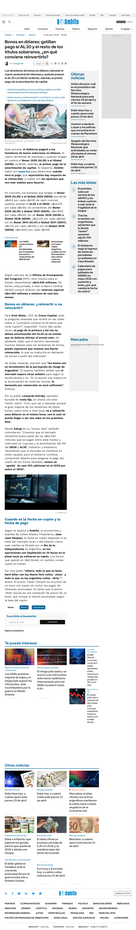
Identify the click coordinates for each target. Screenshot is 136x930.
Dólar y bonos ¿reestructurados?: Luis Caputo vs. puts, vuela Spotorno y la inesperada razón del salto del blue (36, 99)
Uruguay (125, 29)
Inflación (37, 15)
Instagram (19, 893)
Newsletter (130, 29)
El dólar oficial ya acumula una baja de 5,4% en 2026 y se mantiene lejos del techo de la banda (49, 846)
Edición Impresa (108, 908)
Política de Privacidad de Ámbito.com (26, 917)
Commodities (90, 345)
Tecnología (77, 913)
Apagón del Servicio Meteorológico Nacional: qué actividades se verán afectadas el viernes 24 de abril (84, 148)
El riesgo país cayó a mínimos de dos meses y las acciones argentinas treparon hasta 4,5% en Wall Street (92, 708)
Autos (39, 913)
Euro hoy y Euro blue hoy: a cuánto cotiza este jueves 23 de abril (51, 872)
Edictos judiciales (84, 917)
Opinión (109, 29)
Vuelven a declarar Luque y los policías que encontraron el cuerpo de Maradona (84, 128)
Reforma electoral (53, 15)
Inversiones (38, 607)
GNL (102, 15)
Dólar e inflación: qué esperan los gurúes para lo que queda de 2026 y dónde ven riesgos (18, 846)
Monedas (75, 345)
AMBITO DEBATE (93, 927)
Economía (43, 29)
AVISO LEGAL (61, 917)
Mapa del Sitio (107, 913)
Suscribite (52, 622)
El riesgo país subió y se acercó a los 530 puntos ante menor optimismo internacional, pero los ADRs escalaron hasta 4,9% (52, 680)
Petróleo (112, 15)
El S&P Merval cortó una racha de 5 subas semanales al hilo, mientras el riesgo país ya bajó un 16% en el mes (92, 670)
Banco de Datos (102, 903)
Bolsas (82, 345)
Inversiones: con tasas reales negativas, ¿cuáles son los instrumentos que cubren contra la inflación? (58, 251)
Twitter (6, 893)
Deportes (88, 908)
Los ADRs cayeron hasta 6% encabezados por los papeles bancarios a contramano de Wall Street (26, 250)
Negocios (92, 29)
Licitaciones (121, 917)
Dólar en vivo (24, 15)
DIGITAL (38, 927)
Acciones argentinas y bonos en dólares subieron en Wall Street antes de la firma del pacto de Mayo (34, 91)
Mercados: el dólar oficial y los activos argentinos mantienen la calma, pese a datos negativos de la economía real (83, 802)
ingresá (130, 22)
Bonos (32, 35)
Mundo (73, 908)
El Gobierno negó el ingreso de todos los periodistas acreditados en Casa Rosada (87, 253)
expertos (24, 171)
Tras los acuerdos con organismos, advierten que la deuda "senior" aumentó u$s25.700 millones (87, 228)
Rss (91, 913)
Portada (10, 903)
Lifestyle (41, 908)
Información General (17, 913)
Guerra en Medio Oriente (74, 15)
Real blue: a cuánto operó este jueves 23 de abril (82, 842)
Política (76, 29)
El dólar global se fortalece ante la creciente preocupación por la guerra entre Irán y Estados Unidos (17, 872)
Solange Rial (18, 63)
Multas (104, 917)
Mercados (123, 903)
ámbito (8, 35)
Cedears (100, 345)
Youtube (33, 894)
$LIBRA (92, 15)
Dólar (27, 29)
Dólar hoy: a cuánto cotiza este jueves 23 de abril (84, 167)
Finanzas (60, 29)
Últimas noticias (30, 903)
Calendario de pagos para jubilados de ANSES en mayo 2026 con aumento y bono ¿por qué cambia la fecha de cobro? (87, 278)
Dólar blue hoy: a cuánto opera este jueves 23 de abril (82, 113)
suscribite (121, 22)
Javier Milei (125, 15)
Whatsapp (40, 893)
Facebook (12, 893)
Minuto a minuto (78, 790)
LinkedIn (26, 893)
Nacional (57, 908)
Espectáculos (56, 913)
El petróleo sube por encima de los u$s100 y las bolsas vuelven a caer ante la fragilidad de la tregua (87, 199)
